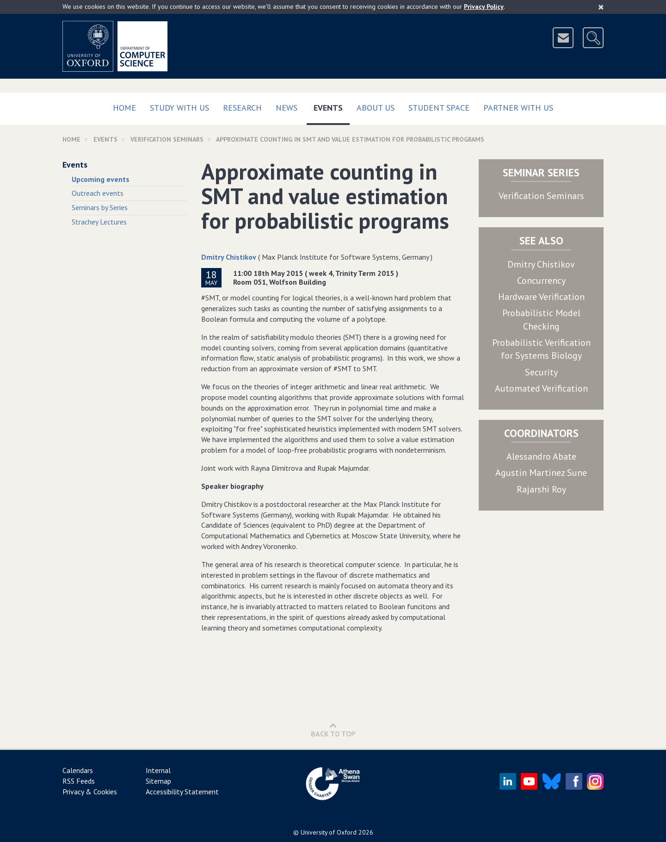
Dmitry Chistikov (228, 257)
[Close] (601, 6)
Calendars (77, 770)
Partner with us (518, 107)
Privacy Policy (484, 6)
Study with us (179, 107)
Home (124, 107)
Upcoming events (101, 179)
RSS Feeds (78, 781)
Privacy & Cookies (89, 791)
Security (541, 372)
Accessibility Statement (182, 791)
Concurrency (541, 280)
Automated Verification (541, 388)
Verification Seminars (541, 196)
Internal (158, 770)
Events (332, 106)
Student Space (438, 107)
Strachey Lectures (99, 221)
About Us (376, 107)
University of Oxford (329, 832)
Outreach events (97, 193)
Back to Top (333, 729)
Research (242, 107)
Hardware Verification (541, 297)
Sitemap (158, 781)
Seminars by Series (100, 207)
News (286, 107)
